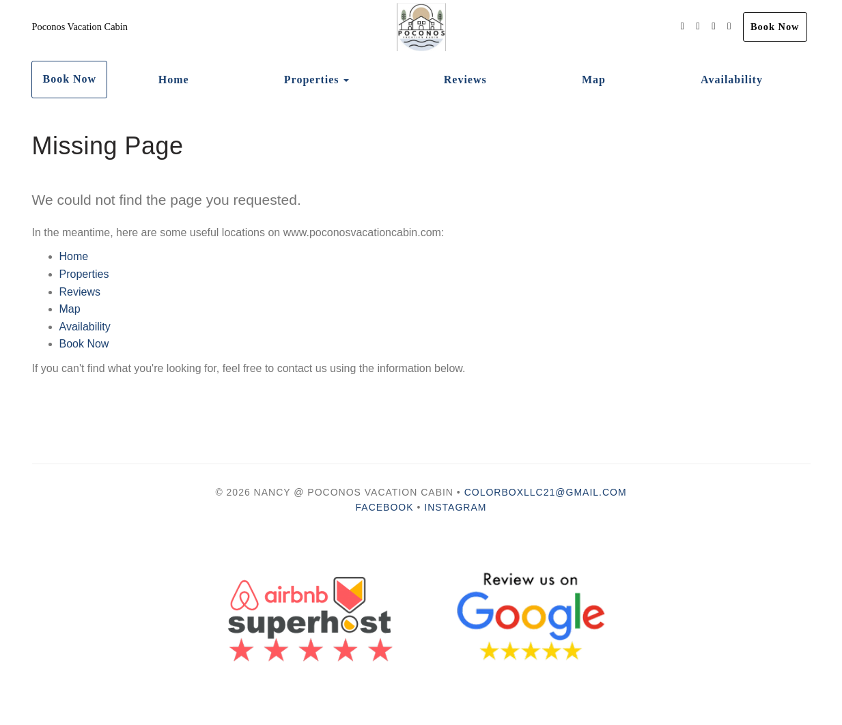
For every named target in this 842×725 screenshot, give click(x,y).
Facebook (385, 507)
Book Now (775, 26)
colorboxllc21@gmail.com (545, 492)
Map (594, 79)
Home (173, 79)
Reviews (465, 79)
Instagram (455, 507)
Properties (311, 79)
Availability (732, 79)
